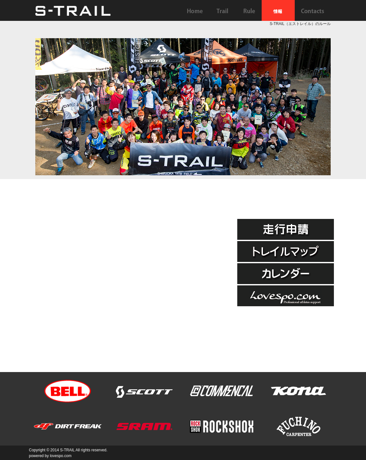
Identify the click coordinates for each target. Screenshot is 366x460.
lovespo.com (60, 456)
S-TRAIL (67, 450)
